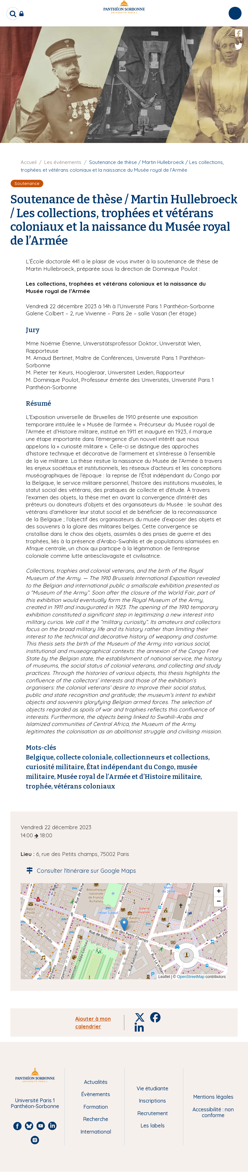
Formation (95, 1107)
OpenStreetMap (190, 976)
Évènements (95, 1094)
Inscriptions (152, 1101)
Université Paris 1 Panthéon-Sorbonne (35, 1103)
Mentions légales (213, 1097)
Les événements (62, 162)
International (95, 1132)
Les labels (152, 1125)
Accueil (28, 162)
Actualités (96, 1082)
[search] (12, 13)
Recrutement (152, 1113)
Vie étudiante (152, 1088)
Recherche (95, 1119)
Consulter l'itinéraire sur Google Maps (79, 870)
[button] (124, 924)
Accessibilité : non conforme (213, 1112)
